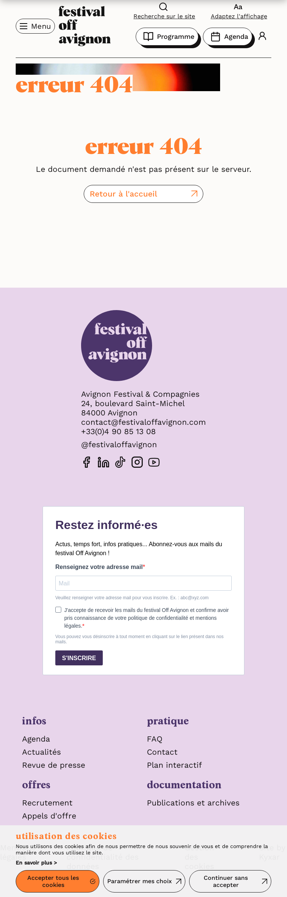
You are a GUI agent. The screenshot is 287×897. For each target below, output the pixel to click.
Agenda (227, 36)
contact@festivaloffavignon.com (143, 422)
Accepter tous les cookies (53, 881)
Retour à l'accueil (123, 193)
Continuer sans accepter (226, 881)
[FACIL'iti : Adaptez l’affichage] (239, 10)
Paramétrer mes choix (139, 881)
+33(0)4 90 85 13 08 (118, 431)
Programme (167, 36)
